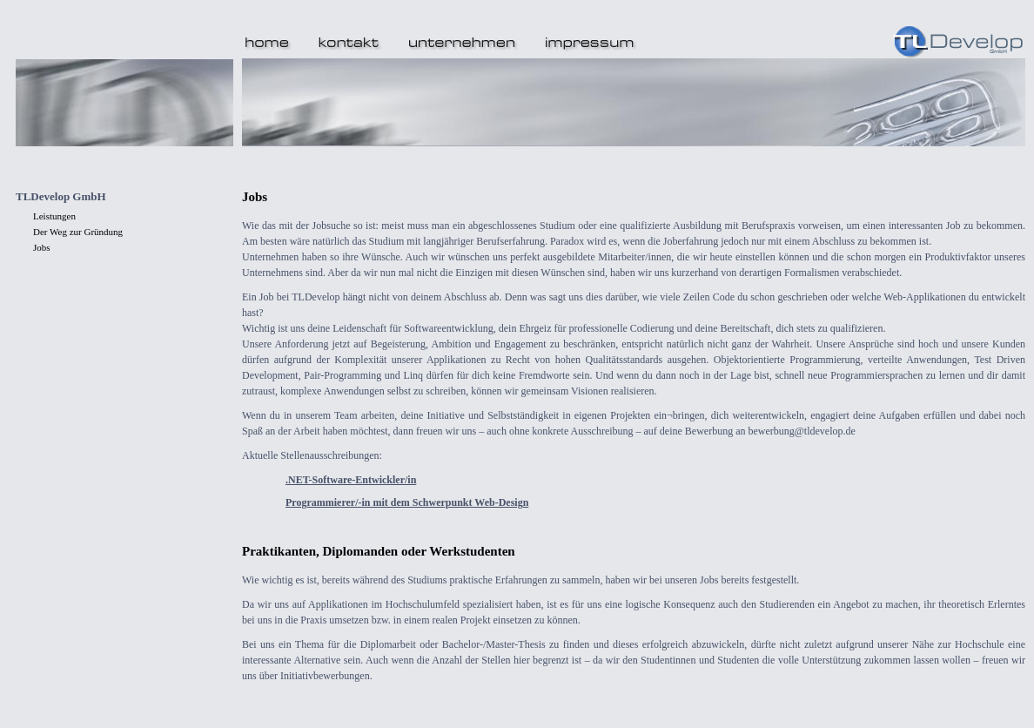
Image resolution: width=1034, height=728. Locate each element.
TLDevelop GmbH (61, 196)
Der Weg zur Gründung (78, 231)
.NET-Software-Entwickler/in (350, 480)
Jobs (41, 247)
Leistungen (54, 216)
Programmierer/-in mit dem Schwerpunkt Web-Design (406, 502)
